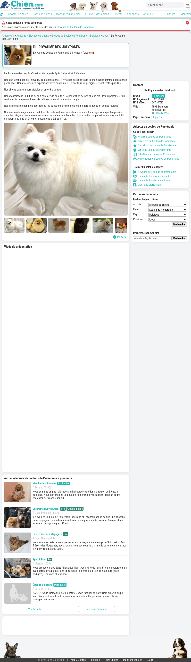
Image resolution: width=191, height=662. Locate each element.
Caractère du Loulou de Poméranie (154, 141)
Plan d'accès (162, 113)
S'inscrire (169, 14)
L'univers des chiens (97, 14)
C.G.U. (150, 659)
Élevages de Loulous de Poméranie (154, 172)
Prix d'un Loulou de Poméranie (152, 136)
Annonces (133, 14)
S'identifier (185, 14)
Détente (117, 14)
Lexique (95, 659)
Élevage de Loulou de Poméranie (69, 35)
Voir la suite (34, 609)
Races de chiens (42, 14)
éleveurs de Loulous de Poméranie (76, 27)
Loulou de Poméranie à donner (152, 180)
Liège (105, 35)
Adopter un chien (18, 14)
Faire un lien (111, 659)
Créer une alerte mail (147, 184)
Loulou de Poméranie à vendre (152, 176)
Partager (120, 237)
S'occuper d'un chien (68, 14)
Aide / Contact (78, 659)
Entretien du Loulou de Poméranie (154, 154)
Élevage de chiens (39, 35)
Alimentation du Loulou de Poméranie (156, 158)
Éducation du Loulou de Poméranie (154, 145)
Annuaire (148, 14)
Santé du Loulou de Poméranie (152, 149)
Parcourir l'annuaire (96, 609)
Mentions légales (132, 659)
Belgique (95, 35)
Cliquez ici (157, 117)
